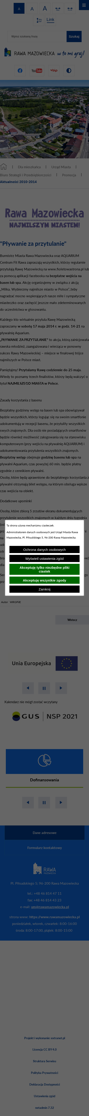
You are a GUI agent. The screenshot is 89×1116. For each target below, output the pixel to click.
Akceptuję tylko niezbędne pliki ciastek (44, 569)
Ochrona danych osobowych (44, 550)
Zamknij (44, 589)
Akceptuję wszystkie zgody (44, 580)
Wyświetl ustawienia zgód (44, 558)
